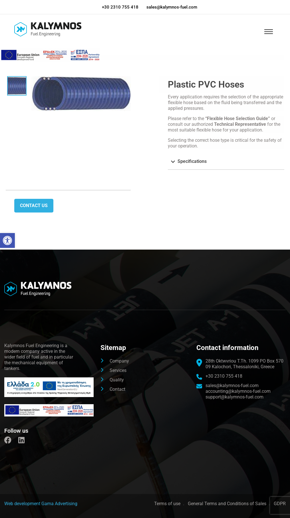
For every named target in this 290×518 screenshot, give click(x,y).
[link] (7, 240)
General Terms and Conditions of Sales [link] (227, 503)
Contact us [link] (34, 205)
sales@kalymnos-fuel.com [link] (172, 7)
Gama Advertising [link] (59, 503)
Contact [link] (117, 389)
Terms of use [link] (167, 503)
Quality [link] (117, 380)
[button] (226, 161)
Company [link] (119, 361)
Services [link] (118, 370)
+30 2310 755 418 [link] (120, 7)
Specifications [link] (192, 161)
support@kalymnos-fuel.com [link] (234, 397)
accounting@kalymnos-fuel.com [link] (238, 391)
